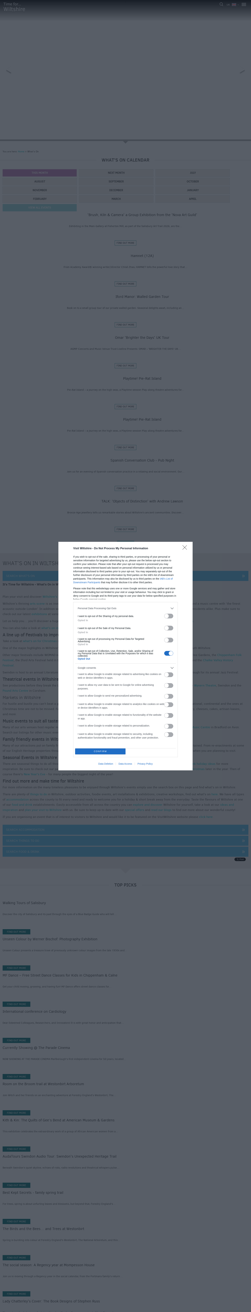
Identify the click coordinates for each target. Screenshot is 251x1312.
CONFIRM (100, 751)
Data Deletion (105, 763)
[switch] (168, 616)
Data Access (125, 763)
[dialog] (125, 656)
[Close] (185, 548)
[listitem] (125, 608)
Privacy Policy (145, 763)
